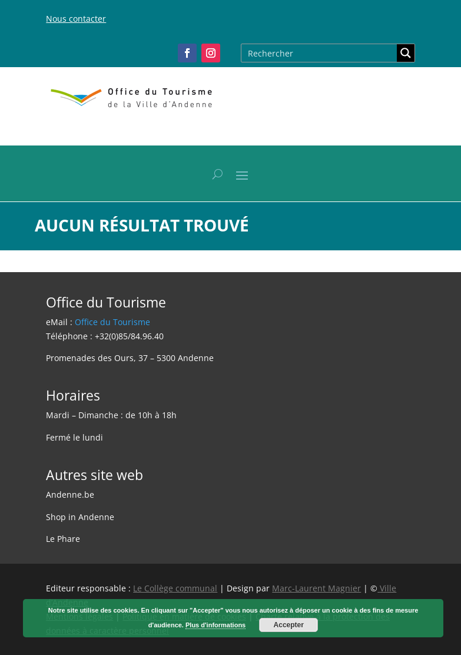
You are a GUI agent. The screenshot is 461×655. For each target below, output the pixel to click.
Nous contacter (76, 18)
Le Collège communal (175, 588)
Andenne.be (70, 494)
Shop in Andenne (80, 516)
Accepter (289, 625)
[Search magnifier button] (405, 53)
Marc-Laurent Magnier (316, 588)
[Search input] (320, 53)
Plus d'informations (215, 624)
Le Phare (63, 538)
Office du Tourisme (112, 322)
